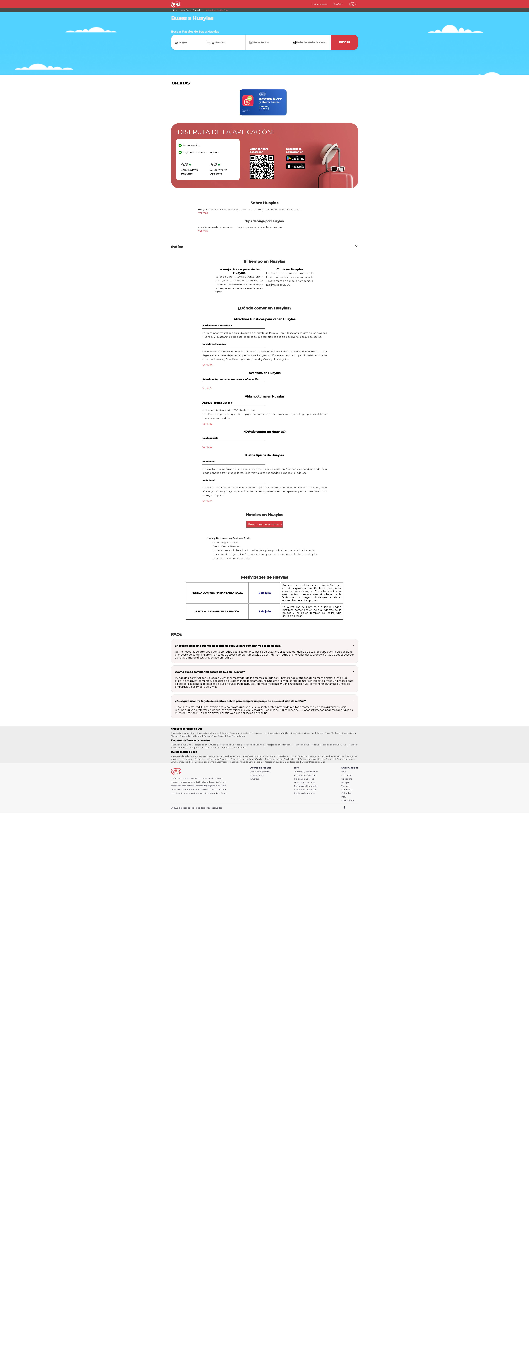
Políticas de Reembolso (306, 786)
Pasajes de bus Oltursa (205, 744)
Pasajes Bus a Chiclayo (328, 733)
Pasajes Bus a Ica (230, 733)
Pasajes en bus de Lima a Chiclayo (317, 759)
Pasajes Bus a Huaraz (190, 736)
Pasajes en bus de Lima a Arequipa (188, 756)
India (343, 772)
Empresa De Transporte (234, 747)
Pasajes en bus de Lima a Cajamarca (209, 762)
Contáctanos (256, 775)
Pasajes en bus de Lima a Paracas (211, 759)
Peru (343, 797)
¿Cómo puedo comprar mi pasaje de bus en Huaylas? (210, 672)
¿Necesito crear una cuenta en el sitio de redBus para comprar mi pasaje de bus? (228, 645)
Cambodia (346, 790)
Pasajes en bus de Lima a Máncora (327, 756)
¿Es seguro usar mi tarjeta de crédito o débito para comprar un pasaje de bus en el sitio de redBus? (240, 701)
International (347, 800)
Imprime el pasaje (319, 4)
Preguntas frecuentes (305, 790)
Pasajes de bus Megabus (278, 744)
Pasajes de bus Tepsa (229, 744)
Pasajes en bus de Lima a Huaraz (259, 756)
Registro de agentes (304, 793)
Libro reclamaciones (304, 782)
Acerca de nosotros (260, 772)
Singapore (346, 779)
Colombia (346, 793)
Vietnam (345, 786)
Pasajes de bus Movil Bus (306, 744)
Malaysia (345, 782)
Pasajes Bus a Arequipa (182, 733)
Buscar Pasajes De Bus (313, 762)
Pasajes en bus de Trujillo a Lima (281, 759)
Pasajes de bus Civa (181, 744)
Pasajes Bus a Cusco (214, 736)
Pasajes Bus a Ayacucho (253, 733)
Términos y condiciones (306, 772)
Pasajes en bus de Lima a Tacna (246, 762)
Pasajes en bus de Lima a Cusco (225, 756)
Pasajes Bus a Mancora (302, 733)
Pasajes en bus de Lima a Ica (292, 756)
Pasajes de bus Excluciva (334, 744)
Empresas (255, 779)
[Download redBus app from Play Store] (295, 160)
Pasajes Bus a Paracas (208, 733)
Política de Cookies (304, 779)
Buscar (344, 42)
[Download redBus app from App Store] (295, 168)
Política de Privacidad (305, 775)
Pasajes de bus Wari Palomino (204, 747)
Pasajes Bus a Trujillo (278, 733)
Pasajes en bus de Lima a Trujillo (247, 759)
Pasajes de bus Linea (253, 744)
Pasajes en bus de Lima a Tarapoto (281, 762)
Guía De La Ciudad (236, 736)
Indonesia (346, 775)
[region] (264, 102)
